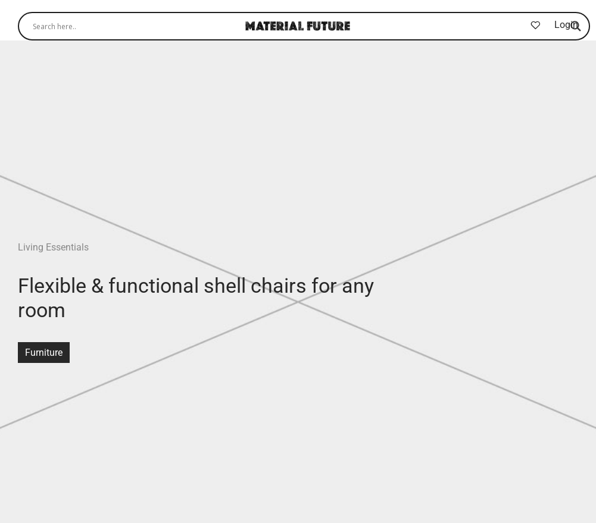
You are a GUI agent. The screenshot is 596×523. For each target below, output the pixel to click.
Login (566, 24)
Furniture (44, 352)
